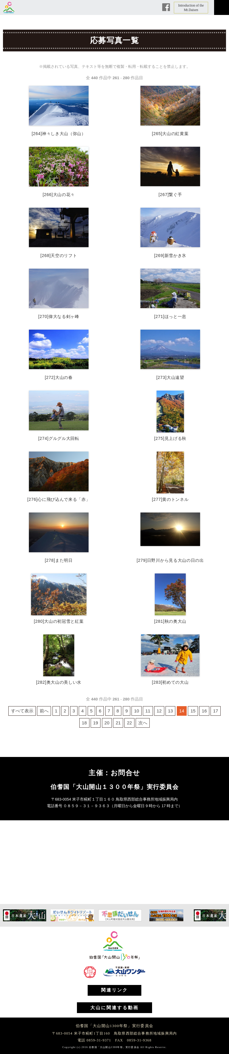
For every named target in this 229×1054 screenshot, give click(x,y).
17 (215, 710)
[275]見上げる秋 (170, 438)
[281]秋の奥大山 (170, 621)
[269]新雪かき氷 (170, 255)
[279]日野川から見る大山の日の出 (170, 560)
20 (106, 722)
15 (193, 710)
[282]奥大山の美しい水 (58, 682)
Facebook (166, 7)
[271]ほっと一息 (170, 316)
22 (129, 722)
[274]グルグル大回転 (58, 438)
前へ (44, 710)
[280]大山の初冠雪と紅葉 (59, 621)
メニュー (221, 7)
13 (170, 710)
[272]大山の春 (58, 377)
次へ (142, 722)
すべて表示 (22, 710)
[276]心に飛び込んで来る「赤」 (58, 499)
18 (84, 722)
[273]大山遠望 (170, 377)
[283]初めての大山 (170, 682)
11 (148, 710)
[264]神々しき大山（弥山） (59, 133)
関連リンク (114, 990)
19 (95, 722)
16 (204, 710)
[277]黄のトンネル (170, 499)
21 (118, 722)
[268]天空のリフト (59, 255)
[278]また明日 (58, 560)
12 (159, 710)
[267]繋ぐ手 (170, 194)
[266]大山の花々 (59, 194)
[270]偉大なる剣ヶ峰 (58, 316)
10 (136, 710)
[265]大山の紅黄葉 (170, 133)
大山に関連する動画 (114, 1007)
